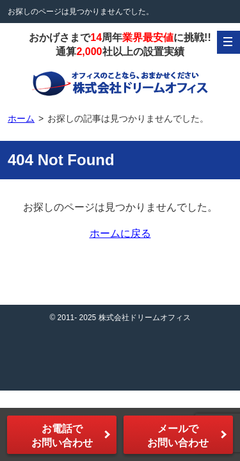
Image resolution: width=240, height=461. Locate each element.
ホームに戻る (120, 233)
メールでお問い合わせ (178, 435)
